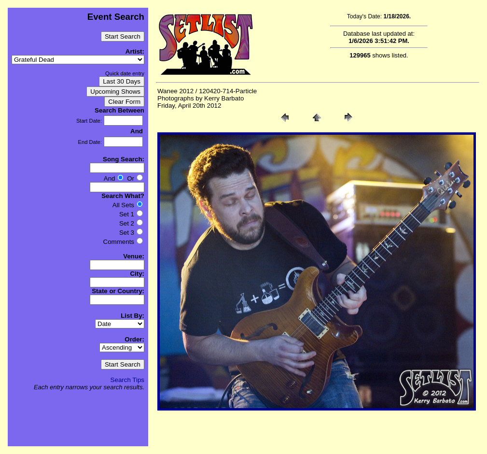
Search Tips (127, 379)
